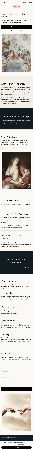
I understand (16, 447)
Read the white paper (9, 148)
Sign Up (30, 2)
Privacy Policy (21, 444)
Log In (24, 2)
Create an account (16, 31)
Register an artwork (16, 26)
